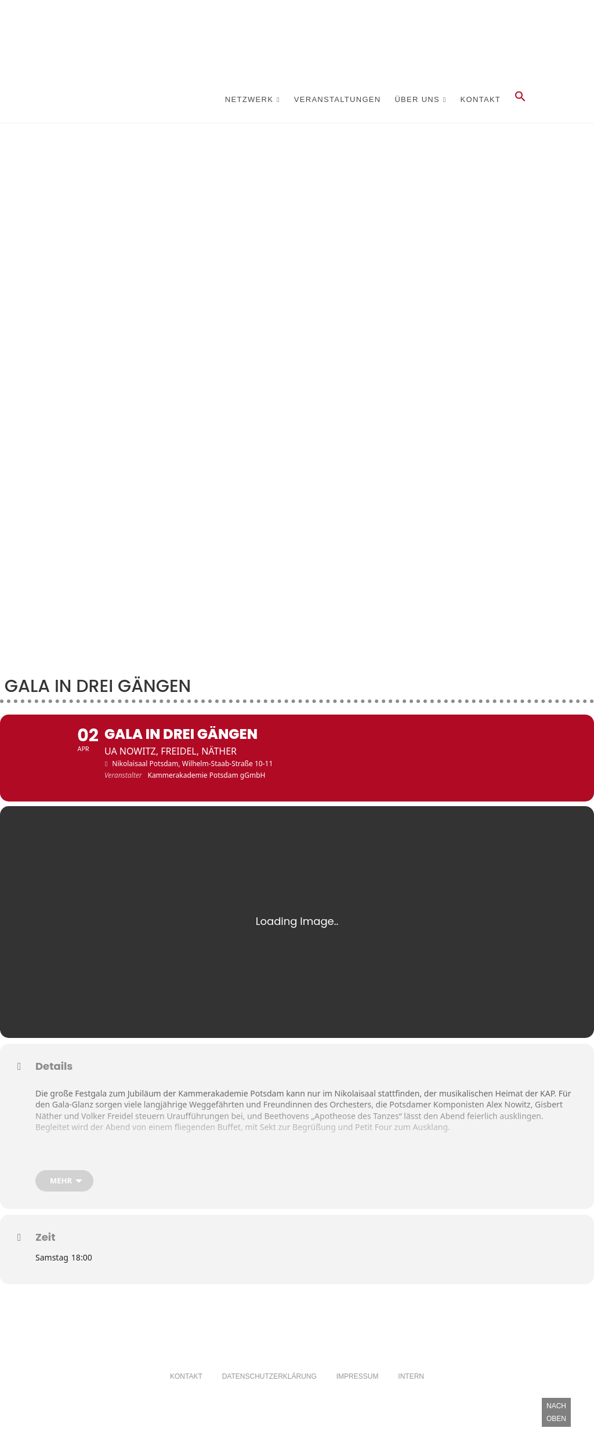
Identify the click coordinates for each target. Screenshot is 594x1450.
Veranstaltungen (337, 99)
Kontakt (481, 99)
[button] (520, 99)
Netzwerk (249, 99)
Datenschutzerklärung (269, 1394)
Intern (411, 1394)
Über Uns (417, 99)
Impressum (357, 1394)
